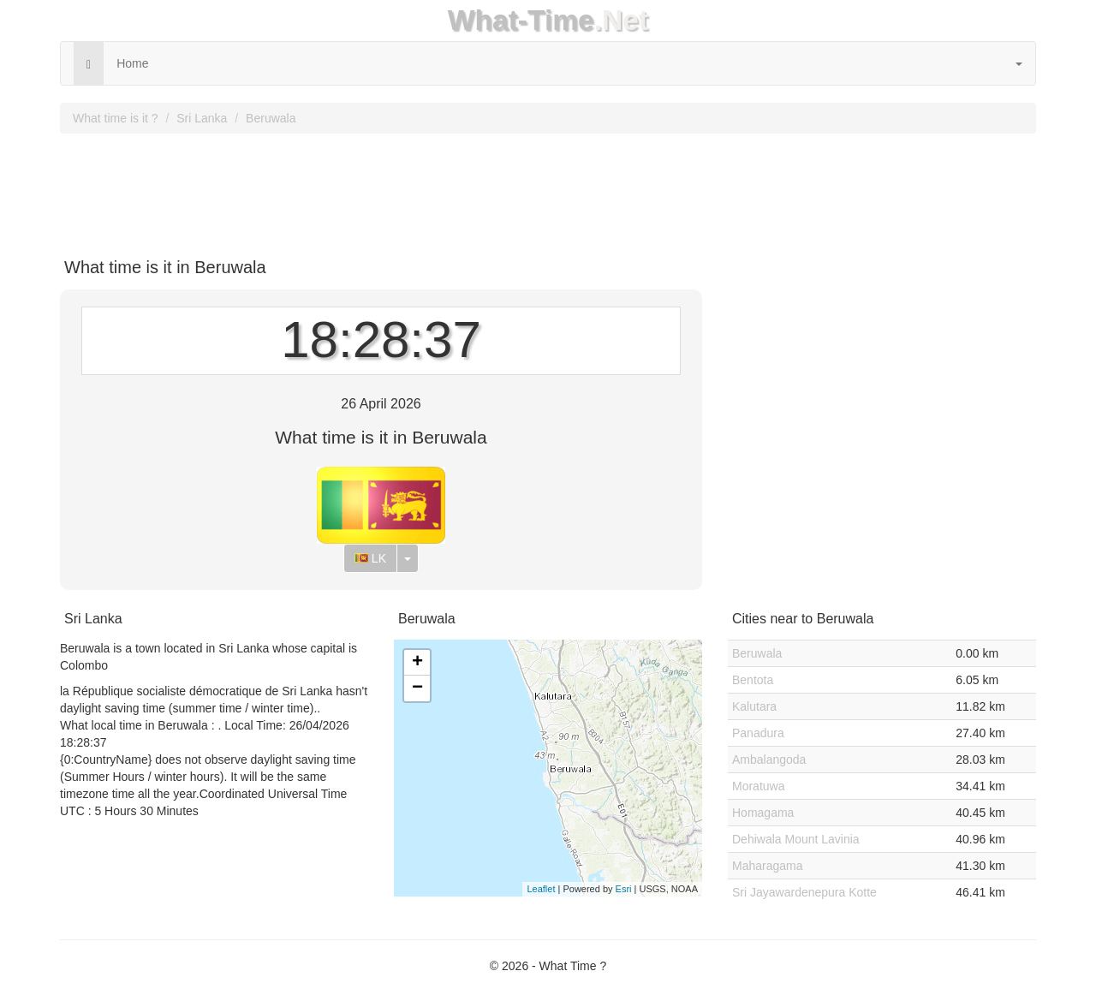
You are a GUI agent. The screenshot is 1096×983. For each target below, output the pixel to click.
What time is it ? (115, 118)
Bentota (752, 680)
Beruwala (270, 118)
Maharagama (767, 866)
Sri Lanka (201, 118)
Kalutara (754, 706)
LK (370, 558)
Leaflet (541, 889)
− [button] (417, 688)
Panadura (758, 733)
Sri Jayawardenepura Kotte (804, 892)
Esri (624, 889)
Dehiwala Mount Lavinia (796, 839)
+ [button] (417, 663)
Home (132, 63)
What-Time (521, 20)
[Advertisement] (548, 189)
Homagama (763, 812)
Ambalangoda (769, 759)
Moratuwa (758, 786)
